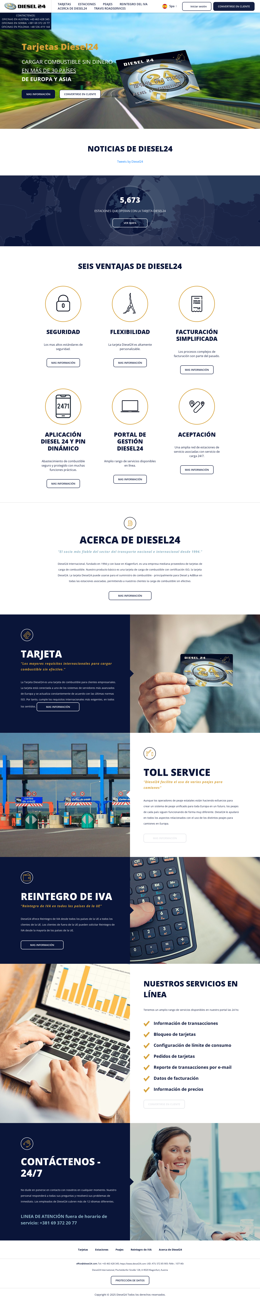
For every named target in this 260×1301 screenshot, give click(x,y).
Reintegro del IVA (134, 4)
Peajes (107, 4)
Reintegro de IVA (141, 1249)
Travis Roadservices (110, 8)
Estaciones (87, 4)
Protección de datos (130, 1280)
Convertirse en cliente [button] (234, 6)
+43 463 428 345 (39, 19)
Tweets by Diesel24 (130, 162)
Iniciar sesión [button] (198, 6)
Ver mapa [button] (130, 223)
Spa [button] (168, 6)
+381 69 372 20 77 (39, 23)
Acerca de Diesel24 (72, 8)
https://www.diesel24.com (133, 1263)
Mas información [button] (38, 94)
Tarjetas (64, 4)
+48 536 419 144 (40, 26)
